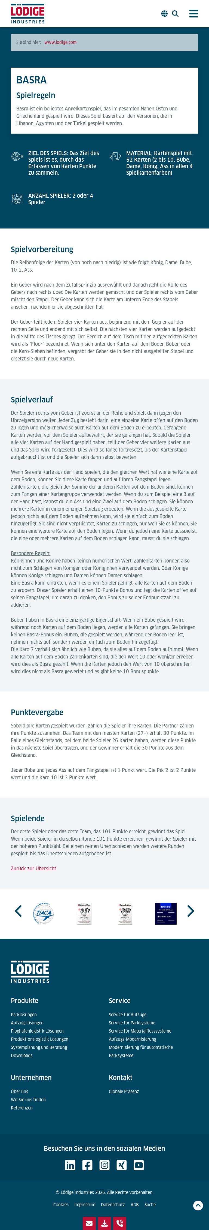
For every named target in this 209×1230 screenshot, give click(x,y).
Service (120, 1001)
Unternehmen (31, 1078)
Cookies (61, 1204)
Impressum (84, 1204)
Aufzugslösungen (27, 1022)
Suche (150, 1204)
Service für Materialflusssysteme (140, 1031)
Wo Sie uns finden (28, 1099)
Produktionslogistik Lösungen (39, 1039)
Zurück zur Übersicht (33, 868)
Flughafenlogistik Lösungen (37, 1031)
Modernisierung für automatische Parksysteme (141, 1051)
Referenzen (22, 1108)
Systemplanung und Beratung (39, 1047)
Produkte (24, 1001)
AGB (135, 1204)
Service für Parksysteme (132, 1022)
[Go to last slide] (19, 911)
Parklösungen (24, 1014)
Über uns (19, 1091)
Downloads (21, 1055)
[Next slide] (190, 911)
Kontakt (121, 1078)
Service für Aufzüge (127, 1014)
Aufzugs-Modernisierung (132, 1039)
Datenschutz (113, 1204)
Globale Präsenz (124, 1091)
